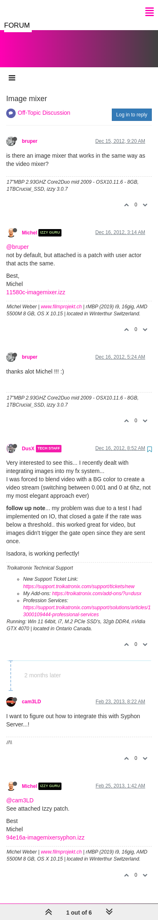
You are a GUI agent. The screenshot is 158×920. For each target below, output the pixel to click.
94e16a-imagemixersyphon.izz (45, 829)
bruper (30, 133)
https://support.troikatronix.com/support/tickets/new (78, 578)
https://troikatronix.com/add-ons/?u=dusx (96, 585)
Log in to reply (131, 106)
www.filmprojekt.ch (61, 298)
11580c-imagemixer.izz (35, 284)
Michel (29, 224)
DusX (28, 440)
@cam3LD (19, 792)
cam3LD (31, 693)
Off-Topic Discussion (44, 104)
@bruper (17, 238)
